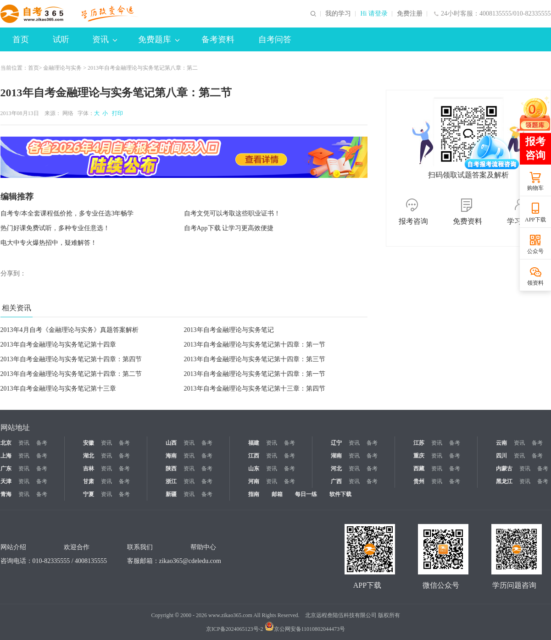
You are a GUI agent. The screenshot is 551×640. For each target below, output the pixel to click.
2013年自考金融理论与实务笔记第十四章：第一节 (254, 344)
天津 (5, 481)
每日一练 (306, 494)
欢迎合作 (76, 547)
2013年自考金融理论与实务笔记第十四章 (58, 344)
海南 (171, 455)
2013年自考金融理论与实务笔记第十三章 (58, 388)
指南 (253, 494)
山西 (171, 443)
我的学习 (338, 14)
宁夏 (88, 494)
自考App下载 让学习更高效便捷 (229, 228)
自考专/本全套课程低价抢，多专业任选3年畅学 (67, 213)
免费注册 (410, 14)
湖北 (88, 455)
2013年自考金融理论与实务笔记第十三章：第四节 (254, 388)
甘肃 (88, 481)
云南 (501, 443)
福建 (253, 443)
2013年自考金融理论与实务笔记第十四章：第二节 (71, 373)
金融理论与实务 (62, 68)
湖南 (336, 455)
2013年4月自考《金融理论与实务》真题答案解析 (69, 329)
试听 (61, 39)
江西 (253, 455)
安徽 (88, 443)
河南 (253, 481)
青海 (5, 494)
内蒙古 (504, 468)
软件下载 (340, 494)
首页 (20, 39)
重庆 (418, 455)
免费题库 (158, 39)
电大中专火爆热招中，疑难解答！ (48, 242)
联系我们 (140, 547)
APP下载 (535, 219)
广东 (5, 468)
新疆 (171, 494)
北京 (5, 443)
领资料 (535, 283)
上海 (5, 455)
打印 (116, 113)
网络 (67, 113)
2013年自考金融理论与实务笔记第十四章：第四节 (71, 359)
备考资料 (217, 39)
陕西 (171, 468)
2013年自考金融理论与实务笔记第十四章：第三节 (254, 359)
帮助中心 (203, 547)
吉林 (88, 468)
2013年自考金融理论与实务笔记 (229, 329)
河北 (336, 468)
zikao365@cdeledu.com (190, 560)
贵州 (418, 481)
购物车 (535, 188)
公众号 (535, 251)
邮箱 (277, 494)
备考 (41, 443)
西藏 (418, 468)
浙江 (171, 481)
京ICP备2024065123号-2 (234, 629)
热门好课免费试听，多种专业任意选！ (55, 228)
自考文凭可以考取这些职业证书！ (232, 213)
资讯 (104, 39)
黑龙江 (504, 481)
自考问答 (274, 39)
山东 (253, 468)
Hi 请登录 (374, 14)
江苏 (418, 443)
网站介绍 (13, 547)
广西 (336, 481)
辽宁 (336, 443)
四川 (501, 455)
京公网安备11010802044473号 (305, 629)
